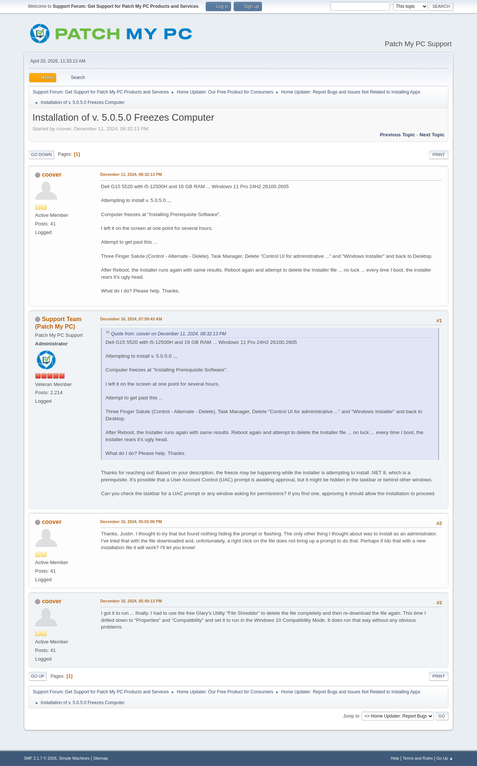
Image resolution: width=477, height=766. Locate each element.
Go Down (41, 154)
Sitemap (100, 758)
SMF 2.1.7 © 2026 (40, 758)
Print (438, 154)
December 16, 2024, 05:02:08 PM (131, 521)
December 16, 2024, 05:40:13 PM (131, 601)
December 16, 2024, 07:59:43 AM (131, 319)
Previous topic (397, 134)
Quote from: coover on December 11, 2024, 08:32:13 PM (168, 333)
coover (51, 174)
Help (395, 758)
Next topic (432, 134)
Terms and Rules (418, 758)
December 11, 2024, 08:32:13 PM (131, 174)
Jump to (351, 715)
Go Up (37, 676)
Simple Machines (74, 758)
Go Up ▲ (444, 758)
